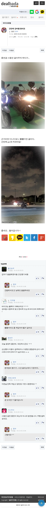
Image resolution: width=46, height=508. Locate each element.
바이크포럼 (7, 23)
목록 (42, 50)
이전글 (4, 50)
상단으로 (41, 496)
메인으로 (41, 493)
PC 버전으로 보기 (23, 505)
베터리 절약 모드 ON (23, 501)
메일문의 (29, 493)
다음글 (11, 50)
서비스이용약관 (19, 493)
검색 (36, 2)
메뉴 (42, 2)
